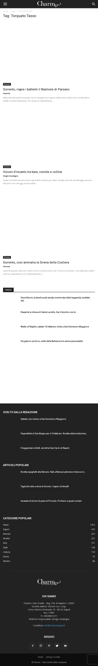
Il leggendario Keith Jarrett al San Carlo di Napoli (45, 448)
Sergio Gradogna (10, 176)
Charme (6, 93)
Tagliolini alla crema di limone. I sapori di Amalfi (45, 486)
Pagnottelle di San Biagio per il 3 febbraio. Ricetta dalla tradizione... (54, 433)
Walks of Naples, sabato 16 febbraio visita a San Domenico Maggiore (55, 326)
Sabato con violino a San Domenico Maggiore (43, 419)
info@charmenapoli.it (54, 625)
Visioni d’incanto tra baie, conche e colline (32, 172)
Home (5, 11)
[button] (94, 4)
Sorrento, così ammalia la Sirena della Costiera (36, 262)
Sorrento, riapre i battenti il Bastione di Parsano (36, 89)
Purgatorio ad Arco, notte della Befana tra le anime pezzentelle (52, 341)
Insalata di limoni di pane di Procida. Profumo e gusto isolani (51, 501)
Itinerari (7, 84)
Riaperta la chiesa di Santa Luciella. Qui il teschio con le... (49, 312)
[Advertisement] (49, 374)
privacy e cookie (53, 657)
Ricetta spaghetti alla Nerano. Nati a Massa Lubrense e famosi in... (53, 472)
